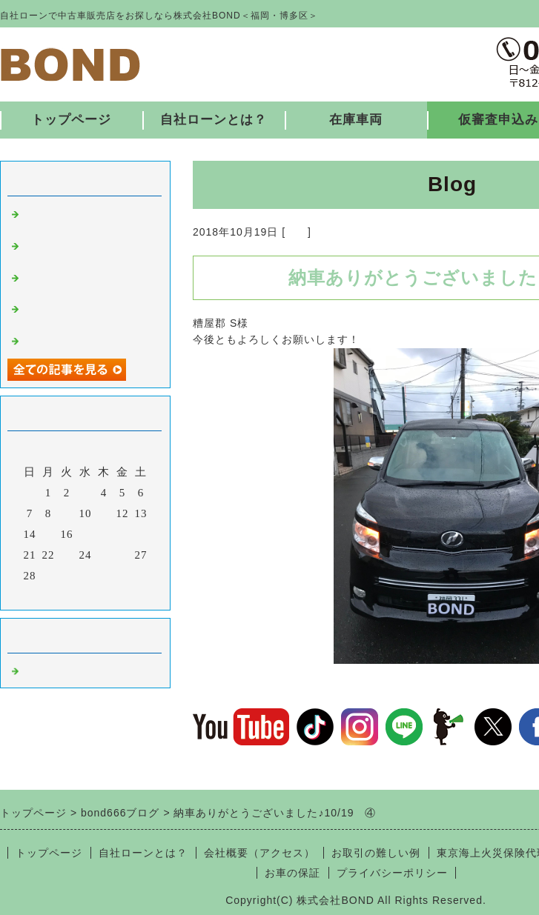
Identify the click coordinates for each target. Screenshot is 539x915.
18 (104, 534)
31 (85, 576)
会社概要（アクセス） (259, 853)
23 (67, 555)
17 (85, 534)
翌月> (116, 595)
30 (67, 576)
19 (122, 534)
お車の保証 (292, 873)
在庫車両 (356, 120)
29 (48, 576)
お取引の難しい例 (375, 853)
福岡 (296, 232)
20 (141, 534)
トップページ (71, 120)
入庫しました (57, 339)
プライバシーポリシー (392, 873)
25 (104, 555)
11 (104, 513)
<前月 (54, 595)
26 (122, 555)
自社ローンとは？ (213, 120)
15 (48, 534)
